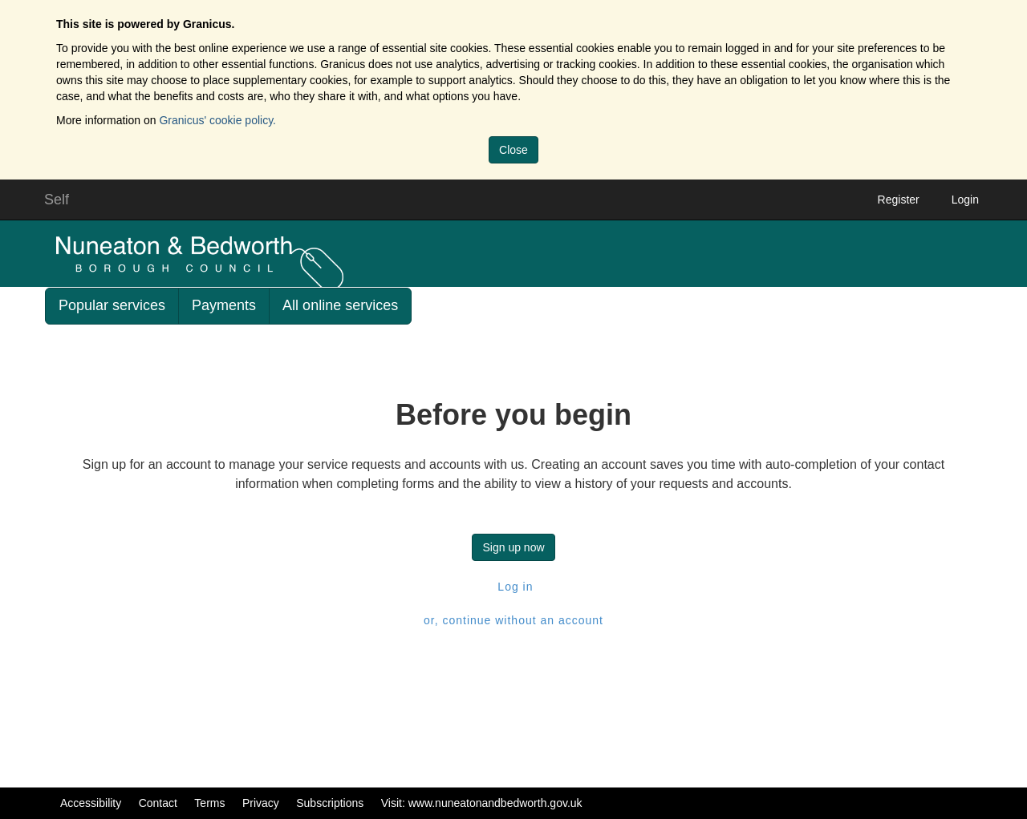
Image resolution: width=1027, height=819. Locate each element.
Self (56, 200)
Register (898, 199)
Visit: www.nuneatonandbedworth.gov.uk (482, 803)
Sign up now (513, 547)
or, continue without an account (513, 620)
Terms (209, 803)
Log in (513, 586)
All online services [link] (340, 305)
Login (965, 199)
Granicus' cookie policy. (217, 120)
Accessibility (90, 803)
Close (513, 149)
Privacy (260, 803)
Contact (158, 803)
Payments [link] (224, 305)
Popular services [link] (112, 305)
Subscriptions (329, 803)
